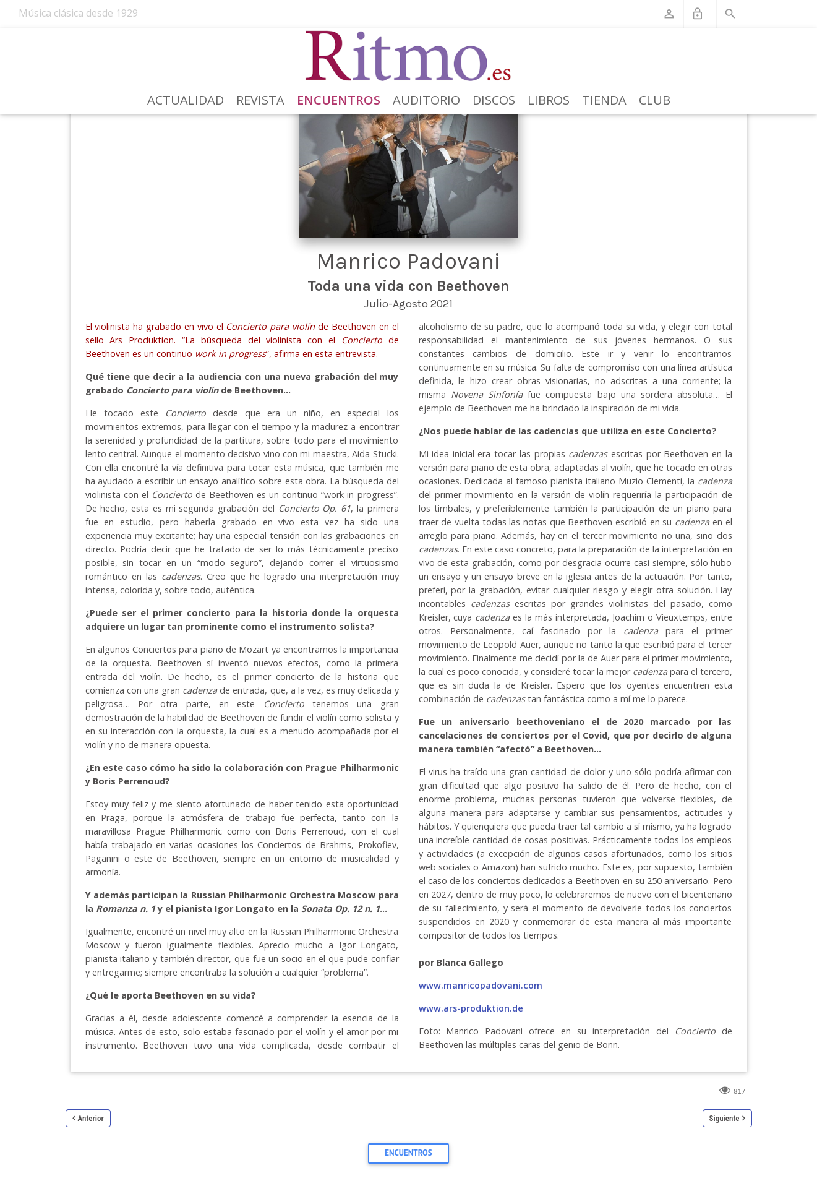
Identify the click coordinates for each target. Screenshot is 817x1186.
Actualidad (185, 100)
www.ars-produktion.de (471, 1008)
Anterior (91, 1118)
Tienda (604, 100)
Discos (494, 100)
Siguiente (724, 1118)
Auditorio (426, 100)
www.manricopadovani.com (480, 985)
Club (654, 100)
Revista (260, 100)
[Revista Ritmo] (408, 56)
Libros (549, 100)
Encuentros (338, 100)
